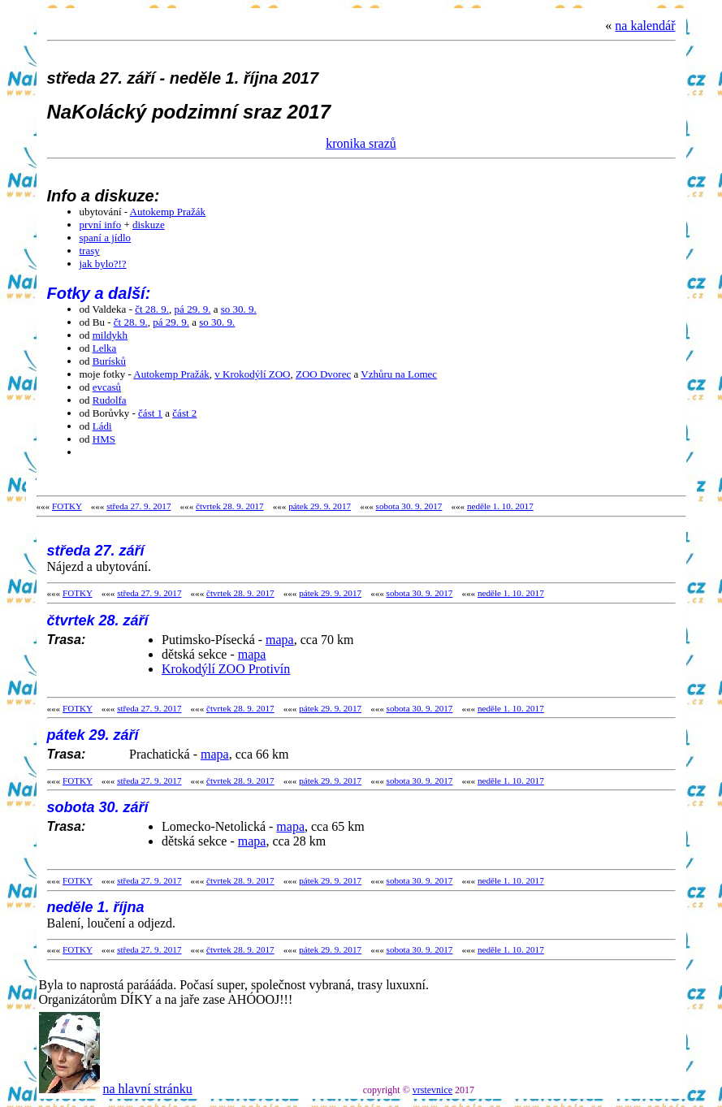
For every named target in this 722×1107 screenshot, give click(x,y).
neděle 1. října (96, 907)
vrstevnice (432, 1090)
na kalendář (645, 25)
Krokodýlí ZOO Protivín (226, 669)
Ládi (102, 426)
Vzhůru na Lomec (399, 374)
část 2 (184, 413)
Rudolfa (110, 400)
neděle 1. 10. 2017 (500, 506)
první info (101, 224)
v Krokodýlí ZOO (252, 374)
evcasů (107, 387)
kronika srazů (361, 143)
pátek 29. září (93, 735)
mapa (280, 639)
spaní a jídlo (106, 237)
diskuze (148, 224)
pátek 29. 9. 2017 (319, 506)
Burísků (109, 361)
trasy (90, 250)
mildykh (110, 335)
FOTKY (67, 506)
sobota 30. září (98, 807)
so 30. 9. (239, 309)
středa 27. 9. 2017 (138, 506)
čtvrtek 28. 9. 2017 (230, 506)
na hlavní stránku (147, 1089)
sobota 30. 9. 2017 (409, 506)
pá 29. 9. (193, 309)
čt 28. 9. (152, 309)
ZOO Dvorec (323, 374)
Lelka (105, 348)
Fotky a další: (99, 293)
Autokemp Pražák (168, 211)
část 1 (150, 413)
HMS (104, 439)
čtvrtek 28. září (98, 620)
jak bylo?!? (103, 263)
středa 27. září (96, 551)
